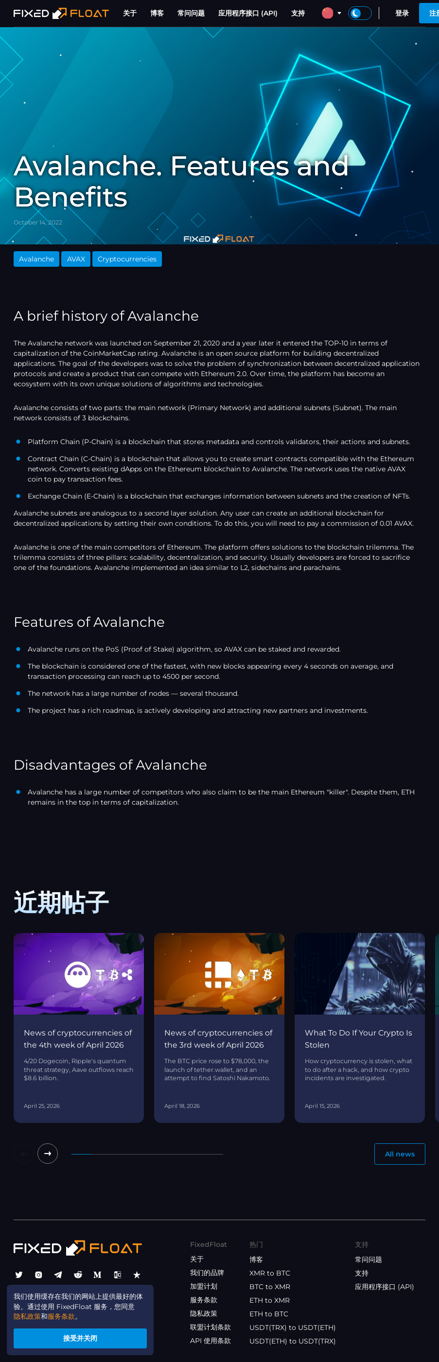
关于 (130, 13)
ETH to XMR (269, 1300)
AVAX (76, 259)
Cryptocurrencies (127, 259)
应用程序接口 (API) (248, 13)
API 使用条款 (210, 1340)
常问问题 (191, 13)
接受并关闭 (81, 1338)
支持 (298, 13)
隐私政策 (203, 1313)
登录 (402, 13)
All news (400, 1154)
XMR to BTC (269, 1273)
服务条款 (203, 1299)
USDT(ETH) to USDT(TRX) (292, 1341)
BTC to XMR (269, 1286)
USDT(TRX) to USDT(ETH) (292, 1327)
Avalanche (36, 259)
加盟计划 (203, 1286)
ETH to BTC (268, 1314)
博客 (157, 13)
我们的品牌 (207, 1272)
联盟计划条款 (210, 1327)
